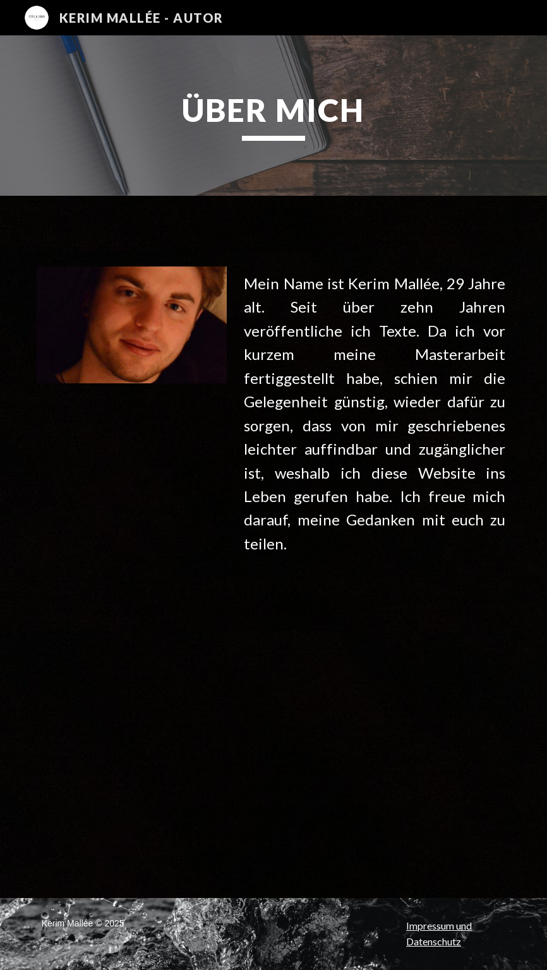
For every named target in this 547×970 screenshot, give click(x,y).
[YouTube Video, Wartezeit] (111, 702)
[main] (273, 115)
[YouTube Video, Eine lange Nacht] (111, 826)
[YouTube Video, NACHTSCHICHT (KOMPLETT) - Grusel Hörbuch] (354, 763)
